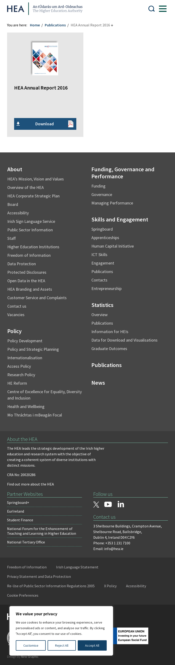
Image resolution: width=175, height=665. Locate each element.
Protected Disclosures (26, 272)
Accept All (92, 645)
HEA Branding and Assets (29, 289)
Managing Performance (112, 203)
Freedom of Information (29, 255)
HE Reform (17, 383)
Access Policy (19, 366)
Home (35, 25)
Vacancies (15, 314)
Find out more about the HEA (30, 484)
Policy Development (24, 340)
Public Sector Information (30, 230)
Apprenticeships (105, 237)
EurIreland (15, 511)
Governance (101, 194)
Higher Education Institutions (33, 246)
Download (44, 123)
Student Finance (20, 520)
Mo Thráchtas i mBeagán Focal (34, 415)
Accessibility (18, 213)
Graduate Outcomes (109, 348)
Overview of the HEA (25, 187)
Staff (11, 238)
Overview (99, 314)
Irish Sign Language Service (31, 221)
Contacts (99, 280)
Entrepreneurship (106, 288)
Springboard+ (18, 502)
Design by (23, 656)
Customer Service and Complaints (37, 297)
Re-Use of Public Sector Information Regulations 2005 (51, 585)
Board (12, 204)
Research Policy (21, 374)
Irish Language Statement (77, 567)
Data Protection (21, 263)
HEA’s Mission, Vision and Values (35, 179)
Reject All (61, 645)
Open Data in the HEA (26, 280)
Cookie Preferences (22, 595)
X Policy (110, 585)
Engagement (102, 263)
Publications (55, 25)
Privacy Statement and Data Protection (39, 576)
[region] (61, 631)
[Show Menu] (163, 9)
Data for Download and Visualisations (124, 340)
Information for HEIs (109, 331)
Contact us (16, 306)
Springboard (102, 229)
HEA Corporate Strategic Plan (33, 196)
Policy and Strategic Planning (33, 349)
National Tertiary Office (26, 542)
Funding (98, 186)
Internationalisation (24, 357)
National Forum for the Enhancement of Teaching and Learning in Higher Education (41, 531)
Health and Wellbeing (26, 406)
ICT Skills (99, 254)
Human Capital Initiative (112, 246)
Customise (30, 645)
